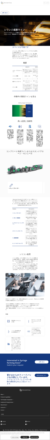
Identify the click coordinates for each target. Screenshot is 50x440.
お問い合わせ (5, 12)
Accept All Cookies (34, 437)
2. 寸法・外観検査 (16, 218)
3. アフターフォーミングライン (18, 223)
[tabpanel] (25, 187)
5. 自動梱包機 (15, 238)
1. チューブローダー (17, 213)
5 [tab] (26, 194)
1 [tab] (20, 194)
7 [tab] (30, 194)
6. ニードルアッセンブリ (18, 243)
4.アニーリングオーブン (18, 231)
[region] (25, 435)
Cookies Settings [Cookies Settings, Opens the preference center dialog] (15, 437)
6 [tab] (28, 194)
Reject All (25, 437)
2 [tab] (21, 194)
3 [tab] (23, 194)
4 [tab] (25, 194)
